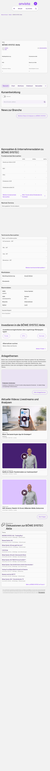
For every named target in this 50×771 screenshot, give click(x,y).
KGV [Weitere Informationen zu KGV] (3, 62)
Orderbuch (29, 86)
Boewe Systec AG (7, 540)
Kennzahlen (38, 86)
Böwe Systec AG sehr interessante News (14, 555)
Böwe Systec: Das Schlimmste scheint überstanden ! (17, 565)
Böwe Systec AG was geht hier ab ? (12, 545)
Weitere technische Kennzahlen (36, 267)
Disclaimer (41, 592)
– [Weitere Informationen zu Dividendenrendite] (29, 59)
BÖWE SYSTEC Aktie (17, 14)
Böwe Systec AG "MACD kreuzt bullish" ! (14, 560)
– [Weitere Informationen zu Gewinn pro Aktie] (29, 65)
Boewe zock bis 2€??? (8, 574)
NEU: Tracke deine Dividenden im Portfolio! (34, 196)
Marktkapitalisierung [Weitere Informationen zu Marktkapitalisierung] (6, 56)
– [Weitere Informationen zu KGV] (2, 65)
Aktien (10, 14)
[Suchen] (44, 102)
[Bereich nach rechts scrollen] (45, 86)
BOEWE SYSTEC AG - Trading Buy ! (12, 535)
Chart (13, 86)
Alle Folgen (42, 517)
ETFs (23, 336)
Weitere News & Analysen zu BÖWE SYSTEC (32, 116)
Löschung (5, 550)
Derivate (41, 336)
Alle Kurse (21, 86)
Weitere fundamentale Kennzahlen (12, 196)
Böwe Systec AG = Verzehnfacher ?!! (13, 579)
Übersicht (6, 86)
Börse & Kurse (4, 14)
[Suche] (36, 8)
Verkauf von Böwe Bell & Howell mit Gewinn (15, 569)
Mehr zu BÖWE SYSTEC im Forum (35, 584)
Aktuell (20, 8)
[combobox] (24, 102)
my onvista (29, 8)
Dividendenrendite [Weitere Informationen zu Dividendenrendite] (33, 56)
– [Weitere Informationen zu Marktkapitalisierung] (2, 59)
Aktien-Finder (41, 349)
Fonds (6, 336)
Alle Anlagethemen (40, 392)
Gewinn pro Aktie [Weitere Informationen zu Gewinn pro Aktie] (33, 62)
